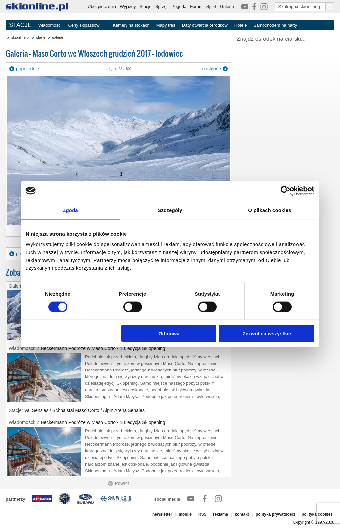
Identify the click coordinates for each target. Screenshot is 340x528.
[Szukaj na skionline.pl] (330, 6)
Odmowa (168, 333)
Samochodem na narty (275, 25)
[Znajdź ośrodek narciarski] (284, 39)
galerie (57, 37)
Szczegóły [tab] (170, 210)
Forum (196, 6)
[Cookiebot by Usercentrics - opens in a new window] (285, 191)
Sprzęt (161, 6)
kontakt (242, 514)
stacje (40, 37)
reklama (220, 514)
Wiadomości (50, 25)
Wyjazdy (128, 6)
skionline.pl (20, 37)
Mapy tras (165, 25)
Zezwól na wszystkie (267, 333)
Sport (211, 6)
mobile (185, 514)
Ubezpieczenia (102, 6)
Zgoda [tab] (70, 210)
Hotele (240, 25)
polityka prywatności (275, 514)
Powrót (122, 483)
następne (211, 68)
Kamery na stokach (131, 25)
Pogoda (178, 6)
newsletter (162, 514)
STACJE (20, 25)
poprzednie (27, 68)
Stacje (145, 6)
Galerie (227, 6)
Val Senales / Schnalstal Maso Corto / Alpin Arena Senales (84, 410)
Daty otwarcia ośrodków (205, 25)
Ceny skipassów (83, 25)
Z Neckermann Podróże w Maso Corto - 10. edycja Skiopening (101, 348)
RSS (202, 514)
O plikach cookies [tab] (269, 210)
